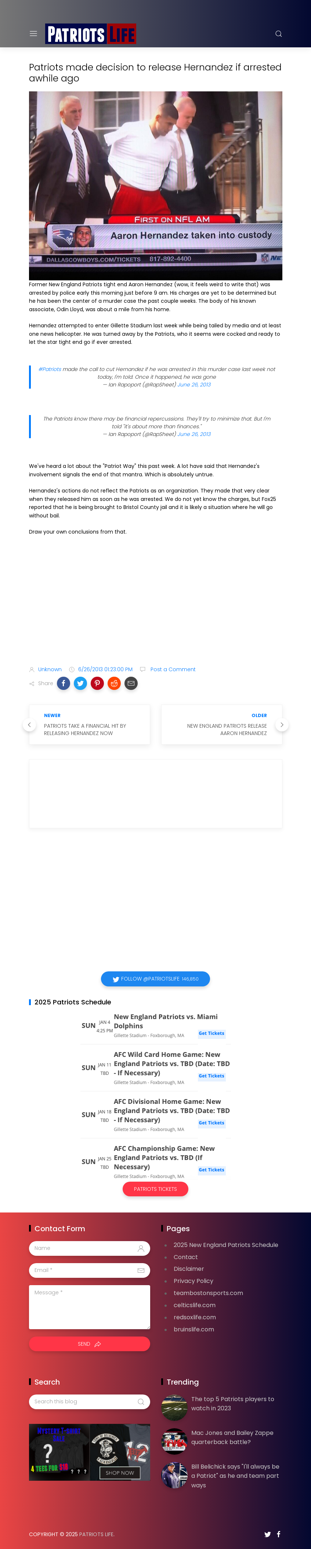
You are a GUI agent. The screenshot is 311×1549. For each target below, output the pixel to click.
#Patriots (49, 369)
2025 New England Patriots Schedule (226, 1245)
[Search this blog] (89, 1402)
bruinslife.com (194, 1329)
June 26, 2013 (193, 384)
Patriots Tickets (155, 1189)
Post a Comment (172, 669)
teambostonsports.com (208, 1293)
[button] (63, 683)
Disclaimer (189, 1269)
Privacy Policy (193, 1281)
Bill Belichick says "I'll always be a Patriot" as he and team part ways (235, 1476)
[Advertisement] (155, 602)
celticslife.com (195, 1305)
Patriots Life (96, 1534)
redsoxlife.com (195, 1317)
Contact (186, 1257)
